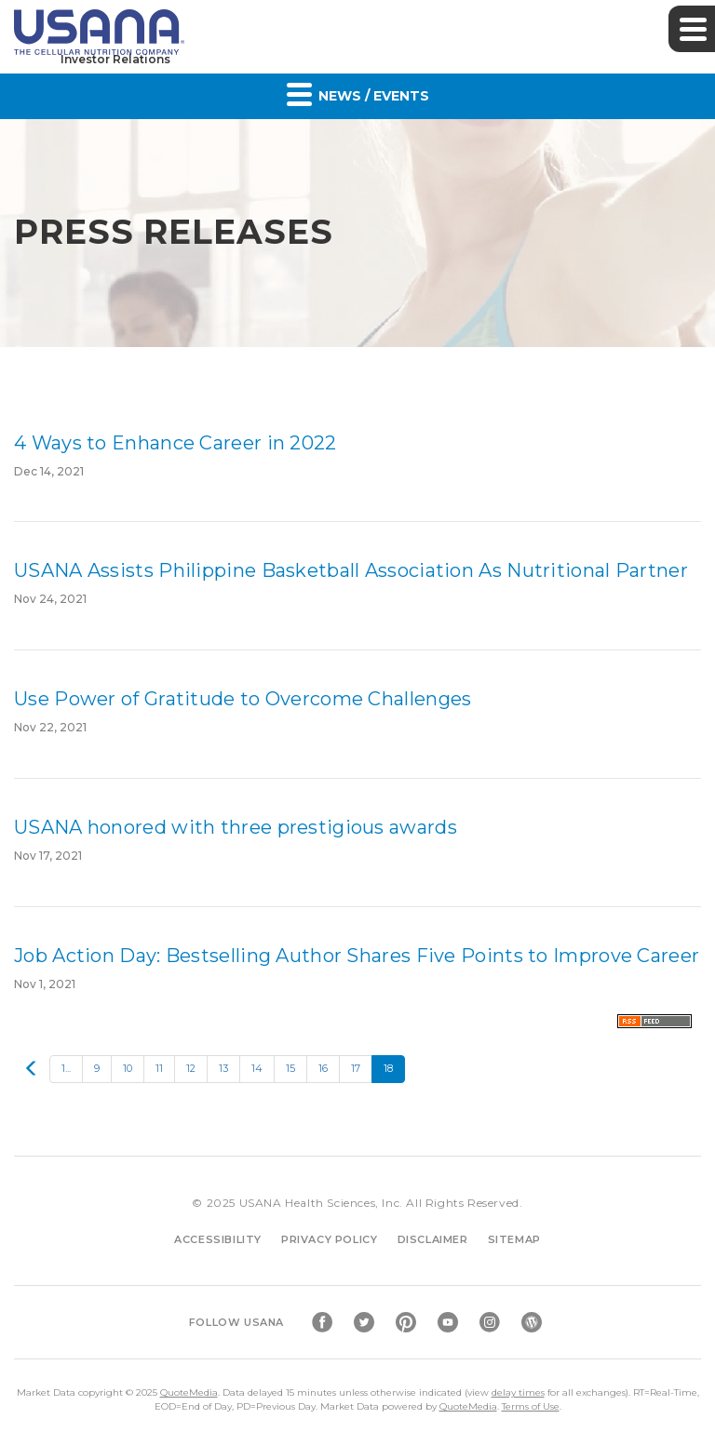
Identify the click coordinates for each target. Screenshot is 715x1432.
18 (388, 1068)
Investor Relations (115, 59)
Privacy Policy (329, 1239)
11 (159, 1068)
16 (323, 1068)
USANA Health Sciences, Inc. (321, 1203)
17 (355, 1068)
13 (223, 1068)
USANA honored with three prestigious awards (235, 827)
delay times (518, 1392)
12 (191, 1068)
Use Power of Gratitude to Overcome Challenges (243, 699)
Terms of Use (531, 1406)
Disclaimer (433, 1239)
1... (66, 1068)
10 (127, 1068)
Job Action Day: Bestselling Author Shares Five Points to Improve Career (356, 955)
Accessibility (218, 1239)
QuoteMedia (189, 1392)
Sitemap (514, 1239)
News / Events (358, 93)
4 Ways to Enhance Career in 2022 (175, 443)
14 (257, 1068)
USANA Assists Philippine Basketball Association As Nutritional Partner (351, 570)
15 (290, 1068)
